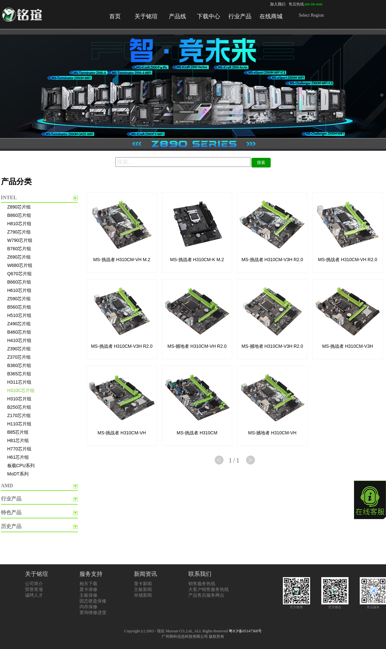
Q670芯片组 (19, 273)
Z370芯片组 (19, 357)
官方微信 (335, 605)
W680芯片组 (20, 265)
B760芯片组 (19, 248)
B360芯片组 (19, 365)
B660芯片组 (19, 282)
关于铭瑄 (146, 16)
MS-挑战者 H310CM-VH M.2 (121, 259)
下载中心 (208, 16)
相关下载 (88, 583)
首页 (115, 16)
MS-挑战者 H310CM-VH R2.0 (347, 259)
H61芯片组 (18, 457)
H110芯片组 (19, 423)
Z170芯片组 (19, 415)
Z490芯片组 (19, 323)
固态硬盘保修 (92, 601)
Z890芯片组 (19, 206)
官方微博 (296, 605)
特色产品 (11, 512)
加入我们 (277, 4)
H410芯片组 (19, 340)
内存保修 (88, 606)
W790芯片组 (20, 240)
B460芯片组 (19, 332)
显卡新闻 (143, 583)
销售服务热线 (201, 583)
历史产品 (11, 526)
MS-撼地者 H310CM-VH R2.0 (197, 346)
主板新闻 (143, 589)
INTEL (9, 197)
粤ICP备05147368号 (245, 631)
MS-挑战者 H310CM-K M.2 (197, 259)
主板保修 (88, 595)
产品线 (177, 16)
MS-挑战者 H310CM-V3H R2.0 (272, 259)
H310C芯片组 (21, 390)
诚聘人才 (34, 595)
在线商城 (271, 16)
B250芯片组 (19, 407)
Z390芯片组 (19, 348)
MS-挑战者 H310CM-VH (122, 432)
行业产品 (239, 16)
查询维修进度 (92, 612)
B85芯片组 (18, 432)
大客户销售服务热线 (208, 589)
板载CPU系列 (21, 465)
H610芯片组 (19, 290)
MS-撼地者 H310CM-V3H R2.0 (272, 346)
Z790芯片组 (19, 232)
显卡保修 (88, 589)
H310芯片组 (19, 398)
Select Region (311, 15)
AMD (7, 485)
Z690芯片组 (19, 257)
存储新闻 (143, 595)
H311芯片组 (19, 382)
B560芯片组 (19, 307)
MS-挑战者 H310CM (197, 432)
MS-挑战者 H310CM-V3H (347, 346)
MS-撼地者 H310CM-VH (272, 432)
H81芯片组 (18, 440)
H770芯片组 (19, 448)
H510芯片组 (19, 315)
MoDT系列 (18, 473)
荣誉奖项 (34, 589)
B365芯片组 (19, 373)
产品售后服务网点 (206, 595)
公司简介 (34, 583)
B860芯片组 (19, 215)
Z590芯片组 (19, 298)
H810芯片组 (19, 223)
